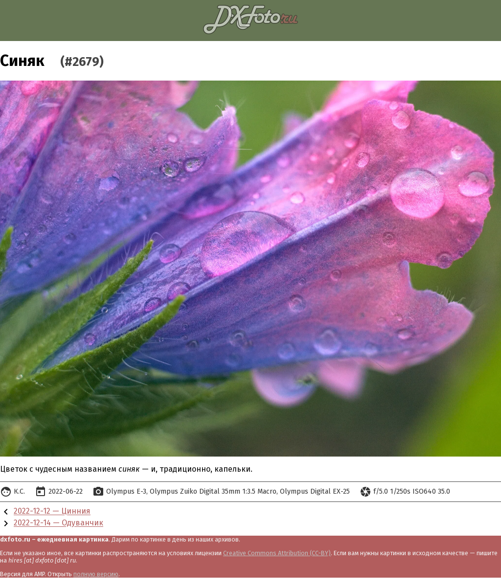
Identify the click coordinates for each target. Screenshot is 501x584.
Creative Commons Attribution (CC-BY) (277, 553)
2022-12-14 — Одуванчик (58, 523)
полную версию (95, 574)
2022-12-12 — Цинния (52, 511)
